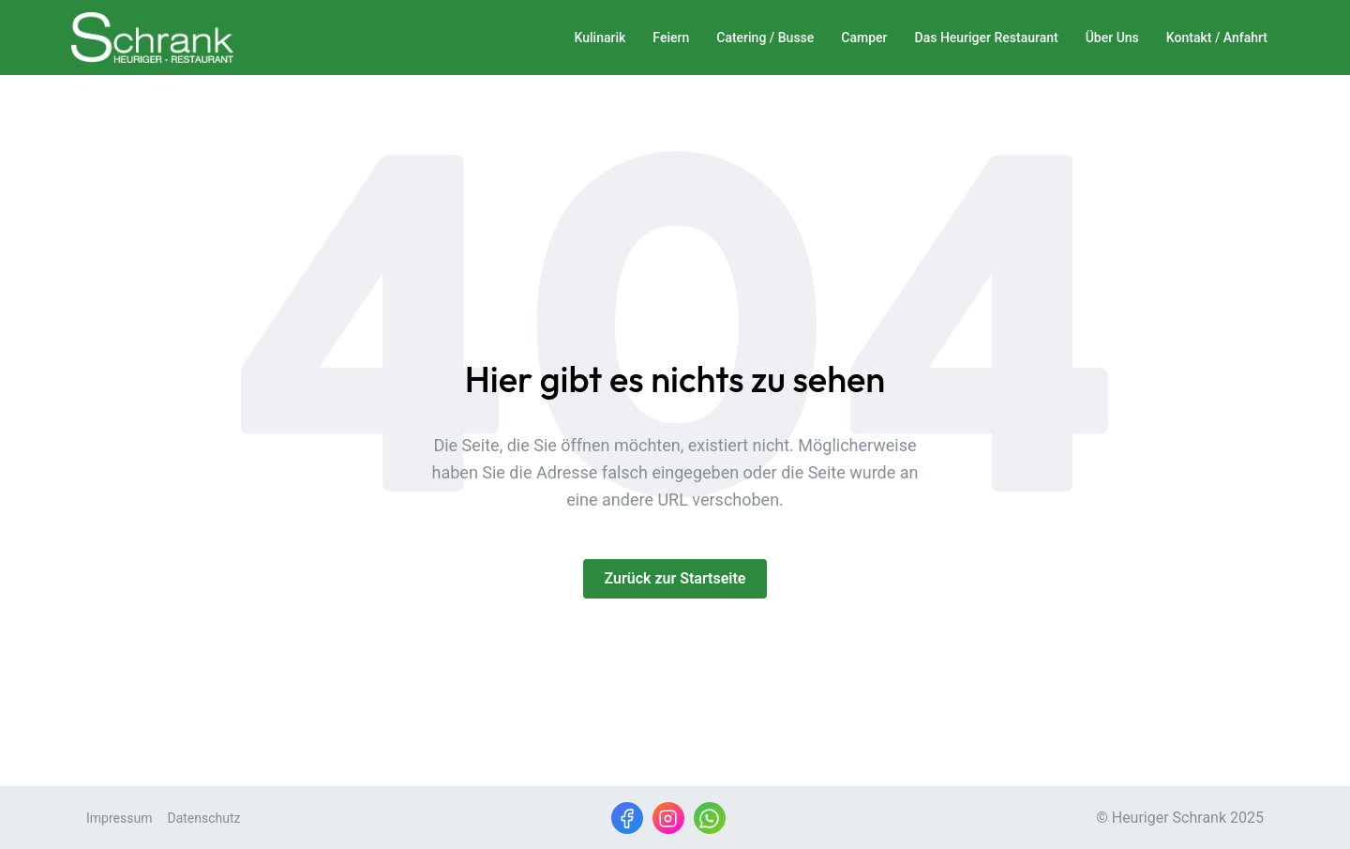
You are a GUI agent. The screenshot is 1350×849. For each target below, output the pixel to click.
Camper (864, 37)
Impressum (119, 818)
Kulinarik (600, 37)
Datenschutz (203, 818)
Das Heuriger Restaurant (986, 37)
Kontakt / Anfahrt (1217, 37)
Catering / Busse (765, 37)
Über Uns (1112, 37)
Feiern (670, 37)
